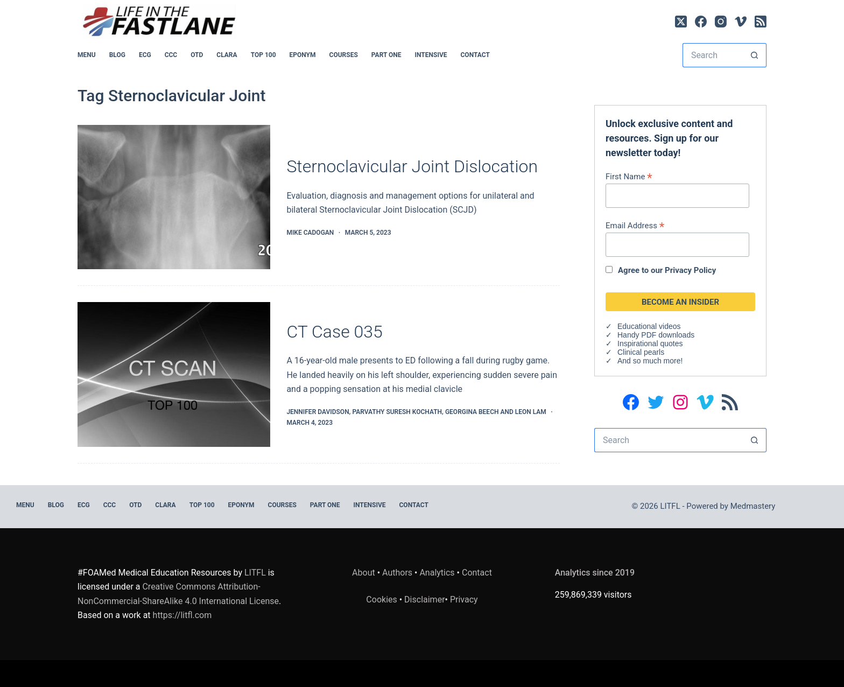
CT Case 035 (334, 331)
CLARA (226, 55)
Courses (343, 55)
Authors (397, 572)
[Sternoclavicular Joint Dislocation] (174, 197)
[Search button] (754, 55)
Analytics (436, 572)
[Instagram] (721, 21)
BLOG (117, 55)
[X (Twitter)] (681, 21)
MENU (87, 55)
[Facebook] (701, 21)
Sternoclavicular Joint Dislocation (412, 166)
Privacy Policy (690, 270)
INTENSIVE (431, 55)
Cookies (382, 599)
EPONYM (303, 55)
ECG (145, 55)
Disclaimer (424, 599)
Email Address (635, 225)
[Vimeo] (741, 21)
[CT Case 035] (174, 374)
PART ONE (386, 55)
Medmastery (753, 506)
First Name (629, 176)
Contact (475, 55)
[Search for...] (712, 55)
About (363, 572)
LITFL (255, 572)
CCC (171, 55)
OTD (197, 55)
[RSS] (760, 21)
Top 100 (263, 55)
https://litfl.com (182, 615)
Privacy (464, 599)
